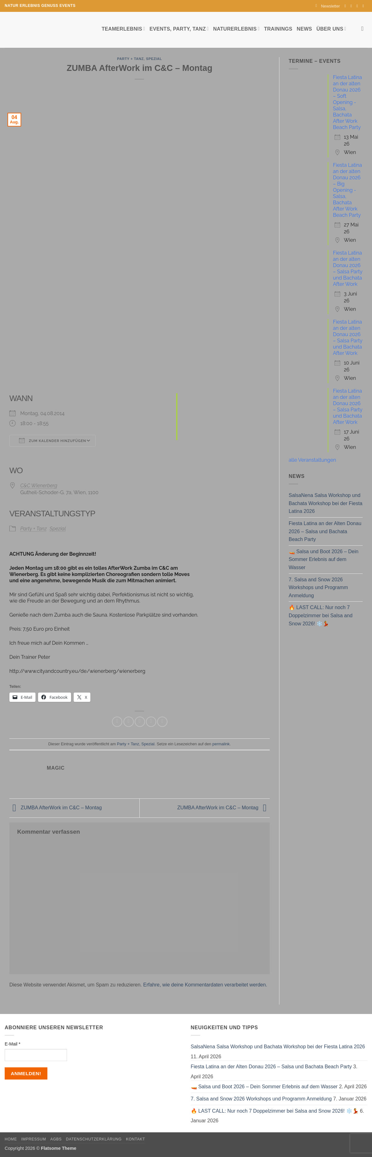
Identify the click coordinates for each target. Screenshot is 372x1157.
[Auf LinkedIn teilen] (162, 722)
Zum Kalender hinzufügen (52, 440)
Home (11, 1139)
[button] (328, 6)
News (304, 29)
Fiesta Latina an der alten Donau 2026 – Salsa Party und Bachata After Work (347, 268)
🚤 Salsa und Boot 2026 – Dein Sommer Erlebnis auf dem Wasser (324, 559)
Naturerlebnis (236, 29)
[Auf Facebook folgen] (346, 6)
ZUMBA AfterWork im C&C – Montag (55, 807)
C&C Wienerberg (38, 486)
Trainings (278, 29)
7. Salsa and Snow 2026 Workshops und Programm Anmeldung (318, 587)
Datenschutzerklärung (94, 1139)
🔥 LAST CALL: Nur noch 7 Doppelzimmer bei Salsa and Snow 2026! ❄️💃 (321, 615)
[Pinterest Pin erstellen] (151, 722)
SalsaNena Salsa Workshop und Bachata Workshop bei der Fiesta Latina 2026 (325, 503)
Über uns (331, 29)
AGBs (55, 1139)
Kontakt (135, 1139)
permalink (220, 744)
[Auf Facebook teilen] (117, 722)
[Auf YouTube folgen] (364, 6)
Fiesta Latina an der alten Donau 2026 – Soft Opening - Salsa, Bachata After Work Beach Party (347, 102)
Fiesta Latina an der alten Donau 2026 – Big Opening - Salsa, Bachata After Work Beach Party (347, 190)
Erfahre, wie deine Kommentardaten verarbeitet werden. (205, 984)
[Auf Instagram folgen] (352, 6)
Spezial (154, 59)
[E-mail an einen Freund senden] (140, 722)
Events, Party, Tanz (179, 29)
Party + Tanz (130, 59)
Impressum (33, 1139)
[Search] (364, 28)
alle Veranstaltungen (312, 460)
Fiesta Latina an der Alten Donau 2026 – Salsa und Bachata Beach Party (325, 531)
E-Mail (12, 1043)
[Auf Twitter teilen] (128, 722)
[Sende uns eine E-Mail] (358, 6)
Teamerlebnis (123, 29)
